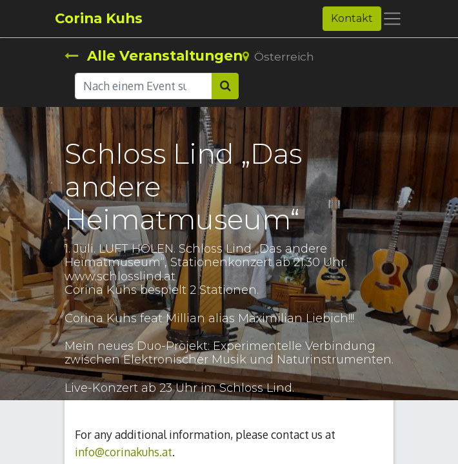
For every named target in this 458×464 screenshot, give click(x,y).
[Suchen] (225, 86)
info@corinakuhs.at (123, 452)
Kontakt (352, 18)
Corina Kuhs (99, 18)
